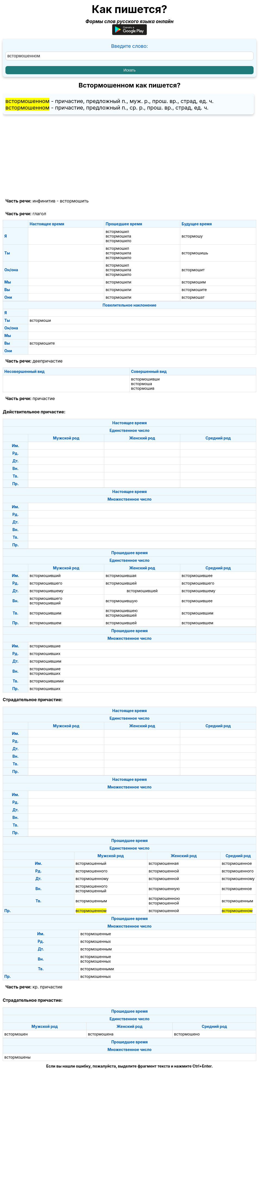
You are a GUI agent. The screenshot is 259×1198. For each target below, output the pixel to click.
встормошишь (195, 253)
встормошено (187, 1034)
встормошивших (45, 653)
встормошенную (164, 888)
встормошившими (47, 681)
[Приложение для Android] (129, 33)
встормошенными (97, 968)
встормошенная (164, 863)
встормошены (17, 1057)
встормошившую (121, 600)
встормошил (117, 231)
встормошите (194, 289)
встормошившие (45, 646)
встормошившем (45, 622)
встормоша (141, 383)
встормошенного (92, 871)
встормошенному (92, 878)
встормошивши (145, 379)
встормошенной (164, 871)
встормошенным (91, 900)
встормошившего (46, 583)
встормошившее (197, 575)
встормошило (118, 240)
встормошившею (122, 610)
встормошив (142, 388)
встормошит (193, 269)
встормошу (192, 236)
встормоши (40, 320)
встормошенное (237, 863)
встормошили (118, 282)
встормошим (194, 282)
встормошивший (45, 575)
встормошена (100, 1034)
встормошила (118, 236)
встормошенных (95, 941)
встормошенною (164, 898)
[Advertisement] (129, 156)
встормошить (74, 201)
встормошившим (45, 613)
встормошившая (121, 575)
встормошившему (46, 590)
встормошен (16, 1034)
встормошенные (95, 933)
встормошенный (91, 863)
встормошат (193, 297)
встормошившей (121, 583)
